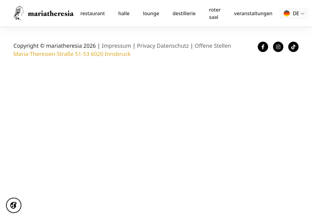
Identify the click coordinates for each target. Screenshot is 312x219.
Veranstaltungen (253, 13)
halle (123, 13)
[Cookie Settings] (13, 205)
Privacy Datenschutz (163, 45)
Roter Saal (215, 13)
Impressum (116, 45)
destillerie (183, 13)
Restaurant (92, 13)
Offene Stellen (213, 45)
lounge (151, 13)
